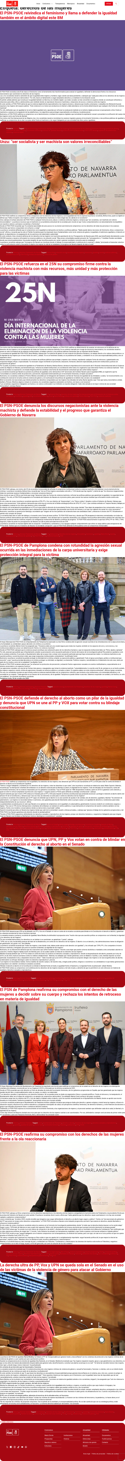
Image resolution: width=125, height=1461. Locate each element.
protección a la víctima (21, 689)
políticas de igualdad (71, 396)
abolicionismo (32, 128)
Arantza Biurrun (55, 394)
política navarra (11, 536)
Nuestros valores (50, 1442)
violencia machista (104, 396)
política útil (114, 1254)
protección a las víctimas (52, 1414)
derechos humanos (30, 826)
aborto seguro (64, 824)
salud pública (98, 828)
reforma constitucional (85, 828)
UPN (44, 536)
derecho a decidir (68, 1123)
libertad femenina (18, 980)
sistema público (22, 1256)
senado (59, 980)
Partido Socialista (27, 1414)
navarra (101, 252)
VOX (61, 536)
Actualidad (80, 4)
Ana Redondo (40, 1412)
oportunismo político (13, 1414)
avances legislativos (77, 1252)
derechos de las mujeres (59, 128)
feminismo (88, 252)
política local (71, 1125)
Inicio (38, 4)
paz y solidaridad (104, 1254)
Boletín (85, 1446)
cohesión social (61, 252)
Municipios (71, 4)
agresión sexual (58, 687)
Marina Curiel (112, 687)
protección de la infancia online (73, 130)
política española (40, 980)
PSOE (82, 1125)
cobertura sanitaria (47, 978)
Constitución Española (92, 824)
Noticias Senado (25, 978)
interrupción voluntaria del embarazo (96, 826)
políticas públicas (111, 252)
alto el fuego (65, 1252)
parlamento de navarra (89, 1254)
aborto (38, 978)
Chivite (101, 1252)
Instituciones (68, 1435)
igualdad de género (111, 128)
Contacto (105, 1442)
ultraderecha (77, 1414)
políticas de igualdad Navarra (52, 130)
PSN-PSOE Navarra (91, 130)
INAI (30, 396)
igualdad (96, 252)
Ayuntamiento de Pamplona (73, 687)
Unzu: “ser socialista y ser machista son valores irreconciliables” (56, 141)
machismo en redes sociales (16, 130)
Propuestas (49, 1439)
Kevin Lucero (54, 1254)
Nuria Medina (58, 396)
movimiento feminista (34, 130)
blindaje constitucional (77, 824)
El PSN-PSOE (5, 782)
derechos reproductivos (89, 978)
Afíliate (108, 4)
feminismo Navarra (98, 128)
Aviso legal (86, 1454)
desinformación (69, 1412)
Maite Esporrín (20, 828)
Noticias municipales (27, 687)
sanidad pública (109, 828)
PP (33, 536)
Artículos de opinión (89, 1442)
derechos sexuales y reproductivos (50, 826)
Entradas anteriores (6, 1422)
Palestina (78, 1254)
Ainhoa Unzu (51, 252)
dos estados (45, 1254)
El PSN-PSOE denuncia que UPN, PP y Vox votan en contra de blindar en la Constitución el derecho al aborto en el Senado (62, 842)
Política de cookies (113, 1454)
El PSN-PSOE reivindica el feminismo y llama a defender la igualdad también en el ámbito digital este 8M (58, 15)
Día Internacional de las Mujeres (80, 128)
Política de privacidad (98, 1454)
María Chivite (105, 534)
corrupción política (110, 1252)
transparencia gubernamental (38, 1256)
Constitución (59, 978)
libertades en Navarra (67, 1254)
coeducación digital (44, 128)
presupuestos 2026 (13, 254)
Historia (66, 1439)
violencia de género (50, 254)
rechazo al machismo (36, 254)
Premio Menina (84, 396)
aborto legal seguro (53, 1252)
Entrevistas (87, 1439)
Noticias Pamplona (41, 687)
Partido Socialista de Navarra (56, 828)
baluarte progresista (91, 1252)
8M (25, 128)
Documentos (90, 4)
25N (48, 394)
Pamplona (9, 689)
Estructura (48, 1446)
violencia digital (18, 132)
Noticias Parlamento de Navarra (30, 252)
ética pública (81, 534)
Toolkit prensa (107, 1439)
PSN (77, 1125)
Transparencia (60, 4)
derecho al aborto (107, 824)
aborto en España (52, 824)
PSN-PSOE (24, 254)
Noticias (16, 128)
